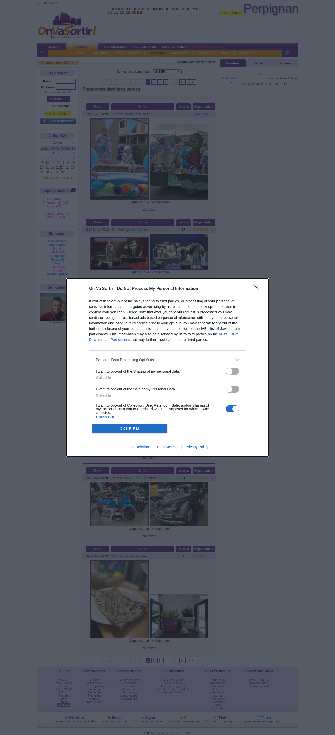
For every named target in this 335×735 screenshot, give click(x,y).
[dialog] (167, 368)
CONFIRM (129, 428)
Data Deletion (138, 447)
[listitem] (167, 360)
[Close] (258, 289)
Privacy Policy (197, 447)
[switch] (232, 371)
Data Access (167, 447)
